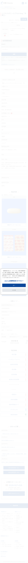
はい (14, 285)
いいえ (14, 290)
